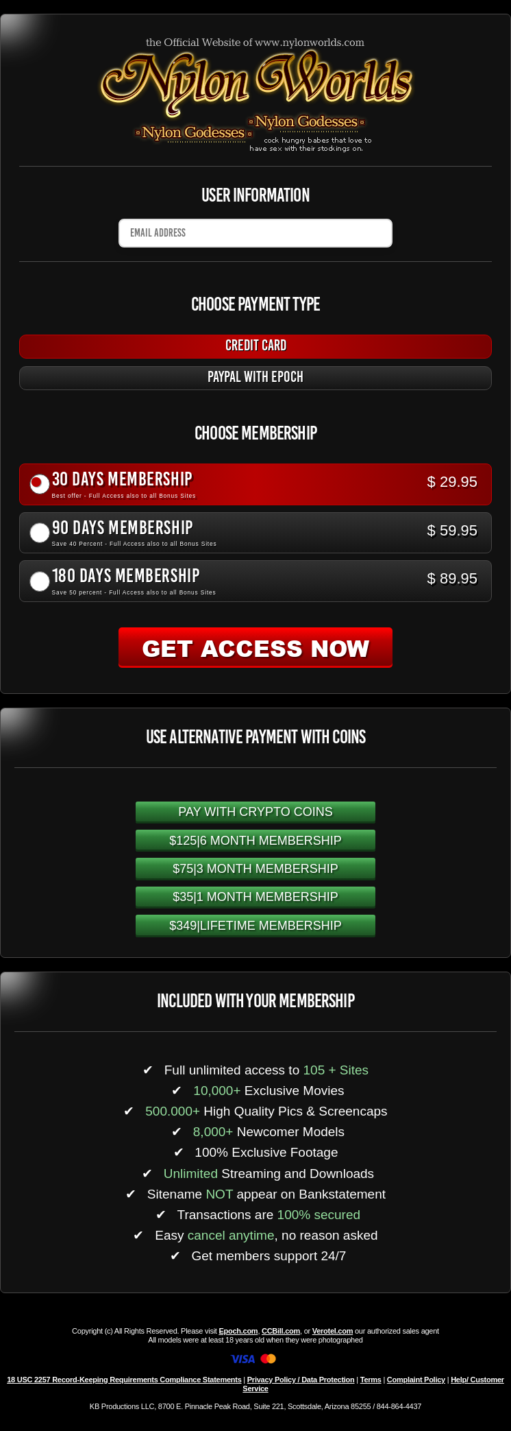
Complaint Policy (416, 1379)
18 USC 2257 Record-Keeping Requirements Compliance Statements (124, 1379)
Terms (371, 1379)
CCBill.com (281, 1331)
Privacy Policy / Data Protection (301, 1379)
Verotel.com (332, 1331)
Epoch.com (238, 1331)
